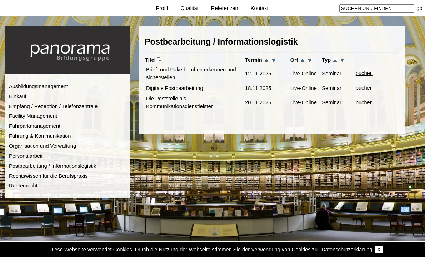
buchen (364, 73)
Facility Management (33, 116)
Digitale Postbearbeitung (174, 88)
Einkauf (17, 96)
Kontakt (260, 8)
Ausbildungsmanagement (38, 86)
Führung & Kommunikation (40, 136)
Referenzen (224, 8)
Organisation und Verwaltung (42, 146)
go (419, 8)
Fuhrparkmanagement (34, 126)
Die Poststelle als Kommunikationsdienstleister (179, 102)
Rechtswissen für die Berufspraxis (48, 176)
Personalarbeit (26, 156)
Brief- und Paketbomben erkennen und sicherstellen (191, 73)
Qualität (189, 8)
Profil (162, 8)
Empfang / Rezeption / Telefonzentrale (53, 106)
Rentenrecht (23, 185)
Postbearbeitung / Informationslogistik (52, 166)
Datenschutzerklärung (346, 249)
